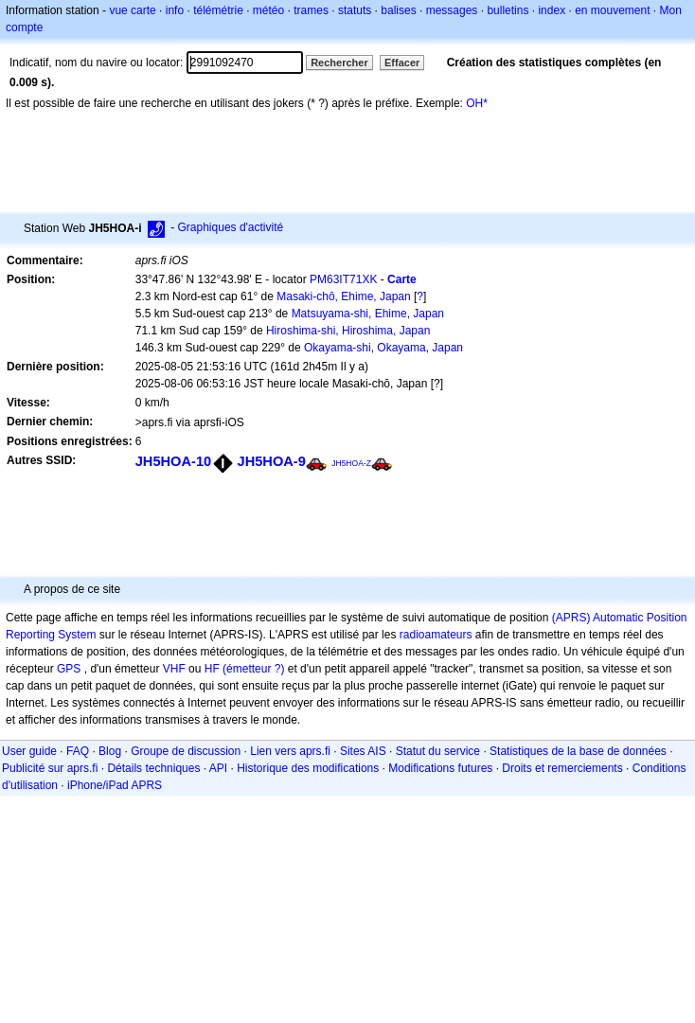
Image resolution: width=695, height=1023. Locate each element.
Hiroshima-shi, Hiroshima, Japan (348, 330)
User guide (29, 751)
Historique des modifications (308, 768)
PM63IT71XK (343, 279)
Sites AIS (363, 751)
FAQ (77, 751)
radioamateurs (436, 634)
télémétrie (218, 10)
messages (452, 10)
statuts (354, 10)
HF (212, 668)
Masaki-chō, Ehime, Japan (343, 296)
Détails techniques (153, 768)
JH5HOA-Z (351, 463)
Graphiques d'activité (231, 227)
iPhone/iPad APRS (114, 785)
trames (311, 10)
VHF (174, 668)
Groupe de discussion (186, 751)
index (551, 10)
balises (398, 10)
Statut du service (438, 751)
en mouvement (612, 10)
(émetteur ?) (253, 668)
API (218, 768)
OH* (477, 103)
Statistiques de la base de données (578, 751)
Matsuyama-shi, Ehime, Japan (368, 313)
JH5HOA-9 (272, 461)
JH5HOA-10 (173, 461)
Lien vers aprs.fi (290, 751)
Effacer (401, 62)
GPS (68, 668)
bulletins (507, 10)
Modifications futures (440, 768)
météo (268, 10)
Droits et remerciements (562, 768)
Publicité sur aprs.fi (50, 768)
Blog (109, 751)
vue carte (132, 10)
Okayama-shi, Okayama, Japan (383, 347)
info (175, 10)
